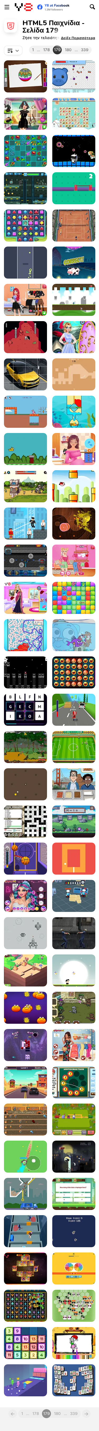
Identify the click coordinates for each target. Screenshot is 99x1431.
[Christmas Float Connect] (73, 114)
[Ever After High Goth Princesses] (25, 896)
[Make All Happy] (73, 672)
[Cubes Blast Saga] (73, 598)
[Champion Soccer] (73, 747)
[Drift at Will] (73, 710)
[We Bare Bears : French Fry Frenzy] (73, 784)
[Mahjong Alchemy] (25, 1268)
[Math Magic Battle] (73, 822)
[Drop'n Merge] (25, 1343)
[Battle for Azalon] (73, 1008)
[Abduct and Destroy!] (73, 1157)
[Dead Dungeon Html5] (25, 337)
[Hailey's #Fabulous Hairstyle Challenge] (25, 114)
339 (84, 49)
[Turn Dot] (73, 859)
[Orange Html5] (25, 1008)
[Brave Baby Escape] (25, 1231)
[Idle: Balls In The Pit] (73, 76)
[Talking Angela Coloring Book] (73, 1343)
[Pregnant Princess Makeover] (73, 449)
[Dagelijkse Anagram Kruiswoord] (25, 822)
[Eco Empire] (73, 1120)
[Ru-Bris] (25, 1045)
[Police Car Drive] (25, 1082)
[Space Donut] (73, 151)
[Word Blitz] (25, 710)
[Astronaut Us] (25, 672)
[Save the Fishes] (73, 412)
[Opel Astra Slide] (25, 374)
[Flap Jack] (25, 449)
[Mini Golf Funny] (73, 374)
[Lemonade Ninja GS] (73, 524)
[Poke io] (25, 1157)
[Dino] (73, 1231)
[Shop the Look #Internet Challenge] (73, 561)
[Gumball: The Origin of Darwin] (73, 635)
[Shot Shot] (25, 859)
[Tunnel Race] (25, 263)
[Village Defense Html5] (25, 1120)
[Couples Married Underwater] (73, 337)
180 (68, 49)
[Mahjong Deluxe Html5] (73, 1380)
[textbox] (13, 50)
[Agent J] (73, 896)
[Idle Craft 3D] (25, 970)
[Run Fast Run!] (73, 970)
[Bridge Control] (73, 188)
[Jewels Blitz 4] (25, 226)
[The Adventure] (73, 300)
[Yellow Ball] (25, 784)
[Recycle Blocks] (73, 1306)
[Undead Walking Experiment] (73, 933)
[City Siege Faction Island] (25, 747)
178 (46, 49)
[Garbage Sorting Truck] (25, 1194)
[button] (78, 38)
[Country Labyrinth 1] (25, 635)
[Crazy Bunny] (25, 412)
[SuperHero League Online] (25, 524)
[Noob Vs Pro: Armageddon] (25, 561)
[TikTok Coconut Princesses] (73, 1045)
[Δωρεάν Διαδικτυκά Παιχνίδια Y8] (23, 7)
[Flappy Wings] (73, 486)
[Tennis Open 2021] (73, 226)
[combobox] (13, 50)
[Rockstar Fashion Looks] (25, 300)
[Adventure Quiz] (73, 1194)
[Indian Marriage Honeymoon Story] (25, 598)
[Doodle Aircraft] (25, 933)
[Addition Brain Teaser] (73, 1082)
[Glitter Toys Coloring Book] (25, 76)
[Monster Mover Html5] (25, 1306)
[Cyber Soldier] (25, 188)
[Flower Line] (25, 151)
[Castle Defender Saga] (25, 486)
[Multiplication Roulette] (73, 1268)
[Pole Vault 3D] (25, 1380)
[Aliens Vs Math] (73, 263)
